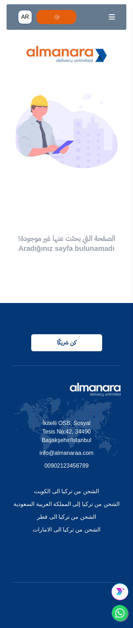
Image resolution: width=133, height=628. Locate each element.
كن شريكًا (66, 343)
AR (25, 17)
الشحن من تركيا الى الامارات (66, 530)
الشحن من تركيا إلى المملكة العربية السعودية (66, 504)
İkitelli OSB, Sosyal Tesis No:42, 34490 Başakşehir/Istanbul (67, 431)
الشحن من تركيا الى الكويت (66, 491)
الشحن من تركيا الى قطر (66, 517)
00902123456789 (66, 466)
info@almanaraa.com (66, 453)
